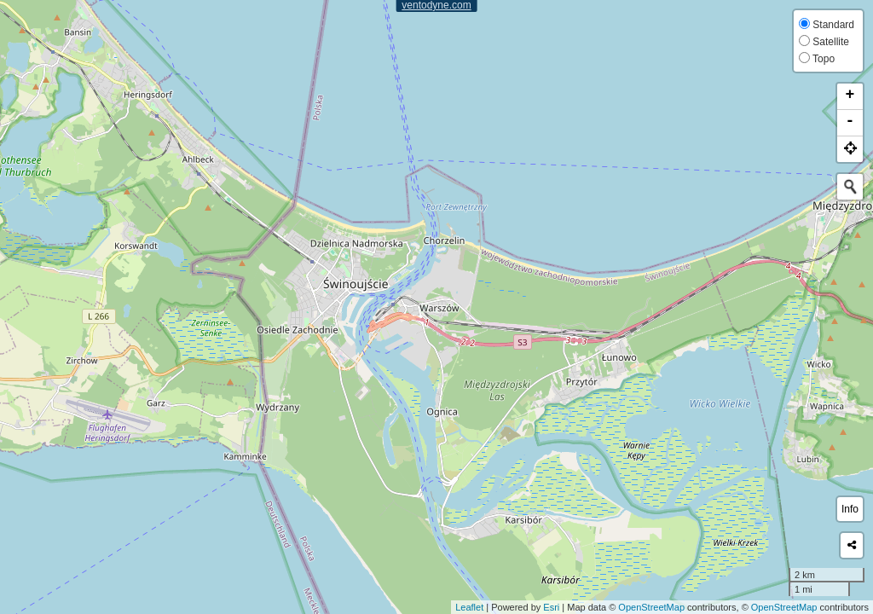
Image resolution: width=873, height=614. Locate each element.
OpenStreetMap (651, 607)
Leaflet (469, 607)
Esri (551, 607)
